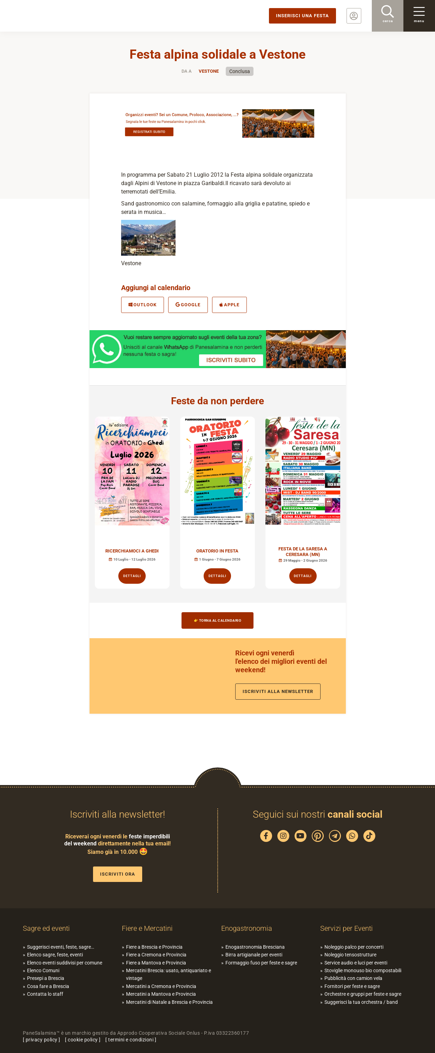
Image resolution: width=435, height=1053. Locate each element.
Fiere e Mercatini (147, 928)
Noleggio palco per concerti (353, 947)
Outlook (142, 304)
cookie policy (83, 1039)
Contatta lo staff (45, 994)
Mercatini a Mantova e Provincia (161, 994)
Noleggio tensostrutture (350, 954)
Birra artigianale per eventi (253, 954)
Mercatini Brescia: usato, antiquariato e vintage (168, 974)
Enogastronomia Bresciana (255, 947)
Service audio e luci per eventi (355, 963)
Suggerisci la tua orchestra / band (361, 1002)
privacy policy (42, 1039)
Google (188, 304)
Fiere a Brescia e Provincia (154, 947)
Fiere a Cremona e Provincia (156, 954)
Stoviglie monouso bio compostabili (362, 970)
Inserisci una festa (302, 15)
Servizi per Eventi (346, 928)
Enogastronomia (246, 928)
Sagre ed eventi (46, 928)
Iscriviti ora (117, 874)
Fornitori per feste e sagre (352, 986)
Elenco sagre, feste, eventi (55, 954)
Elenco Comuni (43, 970)
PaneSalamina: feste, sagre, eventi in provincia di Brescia (54, 16)
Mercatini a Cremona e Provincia (161, 986)
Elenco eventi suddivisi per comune (64, 963)
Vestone (209, 71)
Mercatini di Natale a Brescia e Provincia (169, 1002)
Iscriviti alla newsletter (278, 691)
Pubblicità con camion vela (353, 978)
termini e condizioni (130, 1039)
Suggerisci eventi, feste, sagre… (60, 947)
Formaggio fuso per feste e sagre (261, 963)
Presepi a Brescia (45, 978)
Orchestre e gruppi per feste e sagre (362, 994)
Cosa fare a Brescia (48, 986)
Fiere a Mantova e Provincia (156, 963)
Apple (229, 304)
